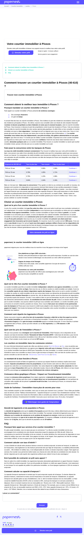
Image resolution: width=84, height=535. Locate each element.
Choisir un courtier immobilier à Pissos (19, 69)
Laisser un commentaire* (42, 496)
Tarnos (54, 354)
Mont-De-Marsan (54, 345)
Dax (63, 345)
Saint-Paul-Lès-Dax (43, 354)
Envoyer (42, 504)
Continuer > (73, 168)
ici (65, 133)
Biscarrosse (33, 354)
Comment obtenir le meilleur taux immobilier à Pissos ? (24, 67)
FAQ (9, 72)
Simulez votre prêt (21, 53)
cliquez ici (64, 508)
